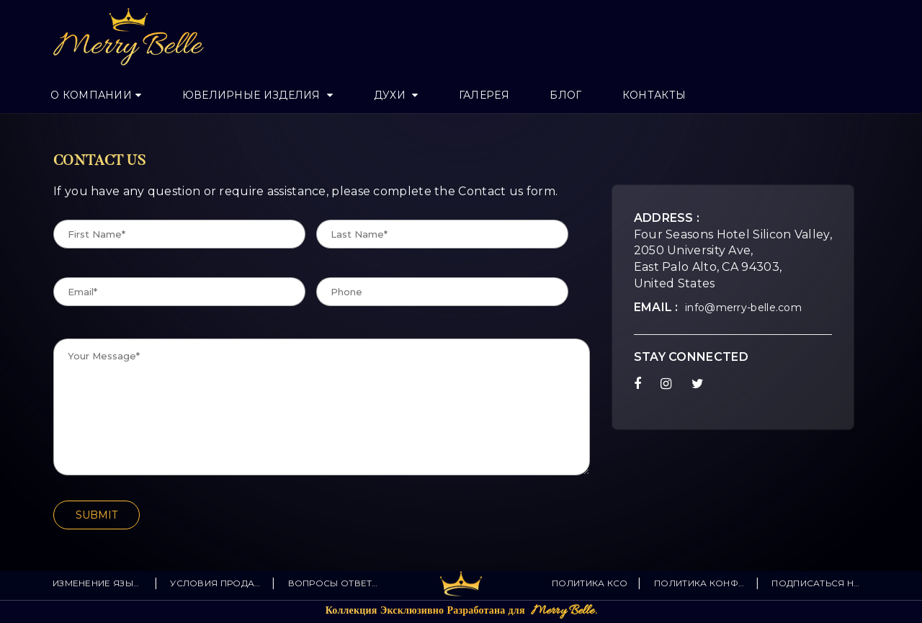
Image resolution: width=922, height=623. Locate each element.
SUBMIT (96, 514)
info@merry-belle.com (743, 307)
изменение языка (98, 583)
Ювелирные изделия (252, 95)
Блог (565, 95)
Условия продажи (215, 583)
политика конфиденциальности (700, 583)
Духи (391, 95)
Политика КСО (590, 583)
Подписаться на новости (817, 583)
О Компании (91, 95)
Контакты (654, 95)
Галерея (484, 95)
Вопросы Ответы (334, 583)
